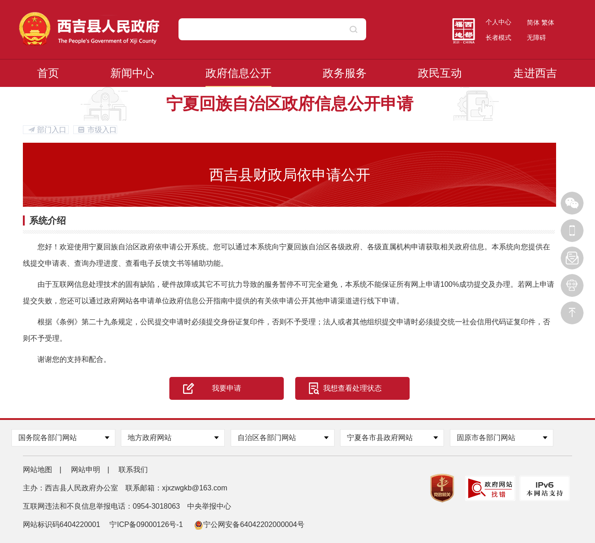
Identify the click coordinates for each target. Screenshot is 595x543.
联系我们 (133, 469)
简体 (533, 22)
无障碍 (536, 37)
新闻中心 (132, 73)
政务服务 (345, 73)
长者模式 (498, 37)
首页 (48, 73)
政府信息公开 (238, 73)
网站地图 (37, 469)
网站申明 (85, 469)
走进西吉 (535, 73)
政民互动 (440, 73)
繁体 (547, 22)
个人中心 (498, 22)
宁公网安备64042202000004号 (249, 524)
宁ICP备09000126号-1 (147, 524)
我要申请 (226, 388)
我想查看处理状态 (352, 388)
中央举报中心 (209, 506)
